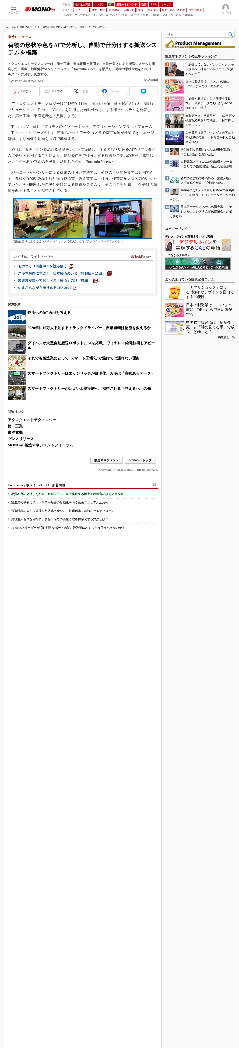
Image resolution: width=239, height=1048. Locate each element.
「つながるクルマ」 (177, 800)
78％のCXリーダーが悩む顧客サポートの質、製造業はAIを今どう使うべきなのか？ (68, 605)
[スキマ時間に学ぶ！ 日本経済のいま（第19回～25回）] (65, 334)
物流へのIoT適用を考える (49, 373)
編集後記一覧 (226, 882)
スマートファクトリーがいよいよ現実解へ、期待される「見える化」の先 (89, 449)
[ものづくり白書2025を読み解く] (45, 326)
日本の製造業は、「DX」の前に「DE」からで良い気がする (209, 855)
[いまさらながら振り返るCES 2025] (47, 348)
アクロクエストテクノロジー (32, 480)
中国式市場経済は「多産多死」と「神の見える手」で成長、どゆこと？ (210, 872)
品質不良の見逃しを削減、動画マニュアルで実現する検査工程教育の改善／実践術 (67, 572)
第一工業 (15, 486)
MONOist (11, 87)
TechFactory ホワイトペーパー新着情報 (36, 563)
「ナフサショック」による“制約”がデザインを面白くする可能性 (210, 837)
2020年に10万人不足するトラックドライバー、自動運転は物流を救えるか (89, 388)
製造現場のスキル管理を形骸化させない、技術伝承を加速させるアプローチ (62, 589)
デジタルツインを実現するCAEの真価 (189, 782)
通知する (57, 151)
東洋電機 (15, 493)
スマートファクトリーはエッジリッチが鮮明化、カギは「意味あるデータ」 (91, 434)
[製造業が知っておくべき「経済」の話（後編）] (58, 341)
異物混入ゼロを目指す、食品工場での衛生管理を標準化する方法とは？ (59, 597)
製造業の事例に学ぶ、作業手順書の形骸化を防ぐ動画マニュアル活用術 (59, 580)
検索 (231, 94)
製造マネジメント (29, 87)
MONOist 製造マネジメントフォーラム (40, 505)
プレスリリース (21, 499)
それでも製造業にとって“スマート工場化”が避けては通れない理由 (84, 418)
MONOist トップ (140, 520)
